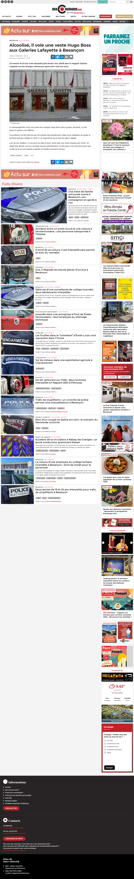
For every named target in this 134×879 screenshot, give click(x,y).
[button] (127, 2)
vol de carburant (56, 388)
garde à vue (84, 217)
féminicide (45, 428)
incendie (45, 303)
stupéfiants (61, 408)
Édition (70, 12)
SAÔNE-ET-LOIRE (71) (42, 417)
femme (77, 217)
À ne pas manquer (117, 531)
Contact (8, 787)
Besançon (13, 40)
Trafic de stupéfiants (54, 498)
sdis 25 (63, 450)
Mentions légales (11, 801)
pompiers (39, 238)
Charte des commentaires (14, 792)
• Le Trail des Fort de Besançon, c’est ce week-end (117, 107)
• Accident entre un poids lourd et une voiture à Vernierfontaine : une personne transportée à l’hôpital (117, 93)
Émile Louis (45, 348)
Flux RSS (8, 798)
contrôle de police (41, 408)
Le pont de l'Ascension (114, 749)
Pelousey (39, 377)
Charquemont (41, 357)
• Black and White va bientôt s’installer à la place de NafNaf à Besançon (116, 85)
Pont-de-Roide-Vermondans (46, 312)
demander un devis (14, 839)
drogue (38, 498)
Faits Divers (24, 40)
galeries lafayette (16, 155)
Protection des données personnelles (18, 795)
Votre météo (117, 671)
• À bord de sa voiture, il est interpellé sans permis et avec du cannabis (115, 114)
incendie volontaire (70, 478)
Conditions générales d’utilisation (17, 803)
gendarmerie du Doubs (42, 388)
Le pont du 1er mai (113, 743)
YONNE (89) (39, 333)
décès (71, 217)
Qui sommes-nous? (12, 790)
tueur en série (64, 348)
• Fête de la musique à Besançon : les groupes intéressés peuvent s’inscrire (115, 100)
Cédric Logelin (40, 478)
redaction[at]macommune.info (13, 828)
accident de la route (41, 450)
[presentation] (103, 543)
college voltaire (51, 478)
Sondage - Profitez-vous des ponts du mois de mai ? (115, 736)
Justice (57, 287)
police (26, 155)
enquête (38, 303)
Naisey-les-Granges (42, 437)
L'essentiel (117, 79)
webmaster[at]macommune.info (14, 850)
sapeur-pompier (54, 450)
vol (32, 155)
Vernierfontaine (41, 226)
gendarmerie (54, 348)
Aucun (109, 752)
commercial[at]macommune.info (14, 833)
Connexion (124, 377)
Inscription (110, 377)
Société (90, 189)
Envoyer (109, 768)
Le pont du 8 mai (112, 746)
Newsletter (11, 808)
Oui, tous (110, 740)
